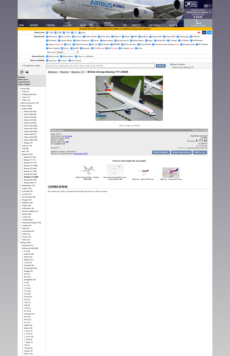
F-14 (26, 288)
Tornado (27, 348)
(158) (39, 223)
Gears (24, 97)
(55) (34, 94)
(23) (35, 268)
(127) (35, 163)
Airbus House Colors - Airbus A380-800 (87, 178)
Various (24, 89)
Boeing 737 (28, 166)
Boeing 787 (28, 180)
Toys (24, 91)
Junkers (25, 217)
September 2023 (81, 154)
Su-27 (28, 337)
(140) (31, 203)
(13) (28, 100)
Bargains (21, 77)
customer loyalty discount (196, 148)
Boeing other (29, 183)
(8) (33, 231)
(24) (29, 288)
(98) (28, 89)
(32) (29, 294)
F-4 (25, 282)
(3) (30, 277)
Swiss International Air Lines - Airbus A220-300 (115, 178)
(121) (32, 260)
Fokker (25, 205)
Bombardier (26, 185)
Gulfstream (26, 208)
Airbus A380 (28, 140)
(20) (32, 254)
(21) (31, 143)
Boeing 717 (28, 160)
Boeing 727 (28, 163)
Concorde (26, 191)
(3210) (30, 154)
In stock (63, 61)
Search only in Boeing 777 (183, 67)
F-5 (25, 285)
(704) (29, 242)
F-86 (26, 305)
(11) (34, 160)
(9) (32, 271)
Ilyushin (25, 214)
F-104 (26, 308)
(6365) (29, 106)
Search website (178, 64)
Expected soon (24, 82)
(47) (30, 225)
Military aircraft (28, 248)
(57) (28, 240)
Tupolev (25, 225)
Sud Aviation (27, 231)
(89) (27, 148)
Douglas (25, 200)
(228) (35, 174)
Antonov (25, 146)
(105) (30, 188)
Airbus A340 (28, 134)
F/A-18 (26, 297)
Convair (25, 194)
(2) (30, 308)
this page (68, 136)
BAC (24, 151)
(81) (30, 200)
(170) (37, 103)
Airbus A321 (28, 128)
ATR (24, 148)
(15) (27, 91)
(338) (35, 126)
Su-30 (28, 339)
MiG (26, 317)
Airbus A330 (28, 131)
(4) (29, 274)
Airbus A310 (28, 117)
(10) (29, 237)
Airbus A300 (28, 114)
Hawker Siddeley (28, 211)
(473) (35, 180)
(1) (35, 183)
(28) (29, 214)
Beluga (27, 143)
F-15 (26, 291)
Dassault (27, 265)
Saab (24, 228)
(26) (34, 120)
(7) (29, 345)
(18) (27, 151)
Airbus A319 (28, 123)
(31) (30, 297)
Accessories (26, 245)
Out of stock (76, 61)
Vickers (25, 237)
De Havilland (27, 197)
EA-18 (26, 277)
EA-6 (26, 274)
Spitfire (27, 325)
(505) (35, 168)
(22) (29, 194)
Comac (25, 188)
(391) (35, 128)
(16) (29, 317)
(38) (32, 265)
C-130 (26, 262)
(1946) (29, 109)
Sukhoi (25, 234)
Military (24, 242)
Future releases (24, 84)
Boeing (25, 154)
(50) (34, 111)
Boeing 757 (28, 171)
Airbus (24, 109)
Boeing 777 (29, 177)
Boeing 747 (28, 168)
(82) (34, 123)
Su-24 (28, 334)
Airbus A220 (28, 111)
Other (24, 100)
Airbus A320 (28, 126)
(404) (35, 131)
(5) (30, 217)
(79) (30, 146)
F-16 (26, 294)
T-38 (26, 345)
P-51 (26, 322)
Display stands (27, 94)
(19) (31, 191)
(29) (34, 117)
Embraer (25, 203)
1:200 (59, 134)
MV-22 (26, 319)
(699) (36, 248)
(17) (28, 97)
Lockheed (26, 220)
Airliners (24, 106)
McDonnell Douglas (29, 223)
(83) (31, 220)
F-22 (26, 299)
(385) (35, 137)
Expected (52, 61)
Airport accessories (28, 103)
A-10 (26, 251)
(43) (33, 197)
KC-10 (26, 311)
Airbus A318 (28, 120)
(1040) (35, 166)
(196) (35, 171)
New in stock (23, 79)
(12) (30, 262)
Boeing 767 (28, 174)
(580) (36, 177)
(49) (34, 157)
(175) (31, 354)
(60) (34, 114)
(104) (35, 140)
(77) (34, 134)
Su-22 (28, 331)
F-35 (26, 302)
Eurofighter (28, 280)
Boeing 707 (28, 157)
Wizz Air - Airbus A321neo (143, 179)
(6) (32, 348)
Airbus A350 (28, 137)
